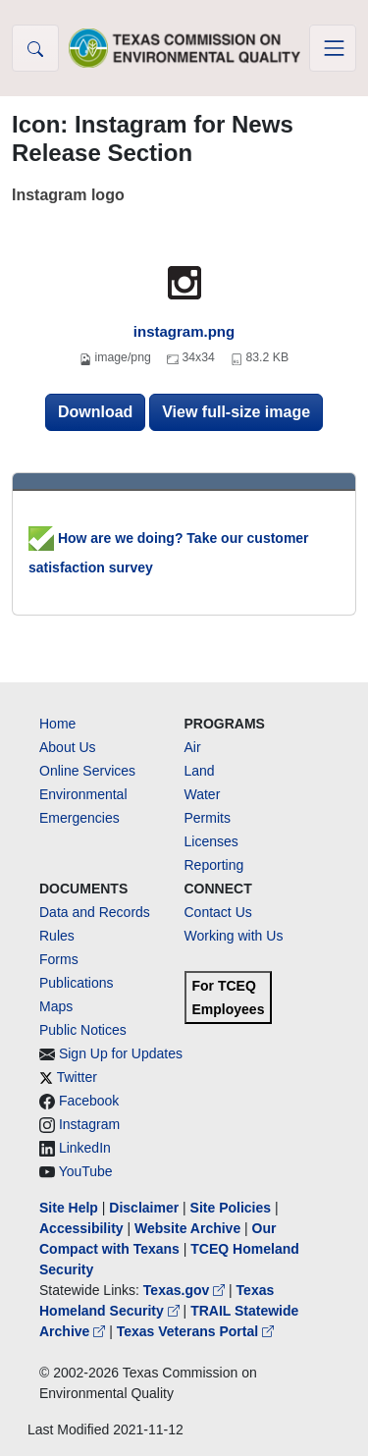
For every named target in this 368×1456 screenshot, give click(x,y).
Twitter (77, 1077)
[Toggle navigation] (332, 48)
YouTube (86, 1171)
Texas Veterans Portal (195, 1331)
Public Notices (83, 1030)
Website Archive (187, 1228)
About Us (67, 747)
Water (202, 794)
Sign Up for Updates (121, 1053)
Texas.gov (186, 1290)
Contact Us (218, 912)
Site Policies (230, 1207)
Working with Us (234, 936)
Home (57, 723)
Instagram (89, 1124)
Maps (56, 1006)
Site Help (68, 1207)
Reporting (214, 865)
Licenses (211, 841)
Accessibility (83, 1228)
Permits (207, 818)
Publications (76, 983)
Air (192, 747)
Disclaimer (144, 1207)
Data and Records (94, 912)
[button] (35, 48)
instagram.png (184, 331)
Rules (57, 936)
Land (199, 771)
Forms (59, 959)
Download (95, 412)
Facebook (89, 1100)
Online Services (87, 771)
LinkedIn (85, 1148)
